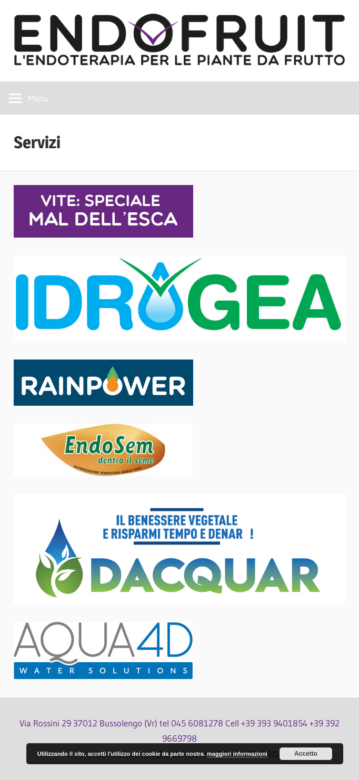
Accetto (305, 753)
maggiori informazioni (237, 754)
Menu (38, 98)
